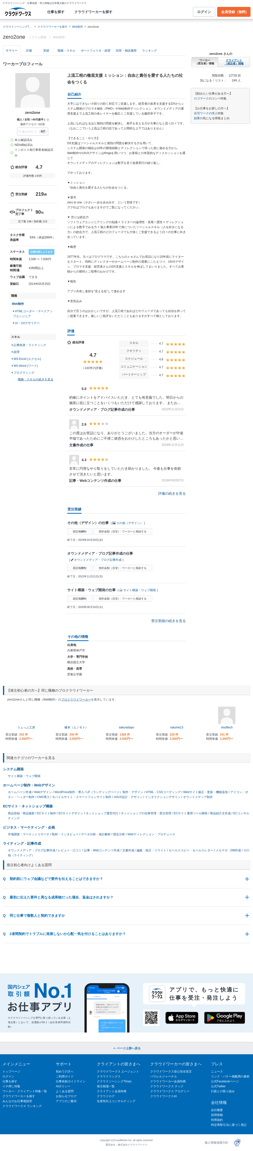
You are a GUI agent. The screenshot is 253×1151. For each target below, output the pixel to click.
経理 (16, 352)
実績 (46, 50)
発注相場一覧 (106, 1086)
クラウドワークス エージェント (118, 1071)
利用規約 (217, 1120)
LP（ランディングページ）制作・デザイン (115, 792)
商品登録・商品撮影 (21, 813)
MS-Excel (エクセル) (26, 359)
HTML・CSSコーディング (163, 792)
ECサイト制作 (46, 813)
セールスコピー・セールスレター (191, 850)
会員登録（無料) (234, 12)
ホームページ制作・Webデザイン (29, 785)
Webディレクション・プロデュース (151, 834)
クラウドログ (106, 1096)
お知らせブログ (66, 1096)
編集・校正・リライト (151, 850)
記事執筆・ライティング (29, 345)
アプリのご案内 (66, 1101)
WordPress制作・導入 (69, 792)
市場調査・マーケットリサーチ (28, 834)
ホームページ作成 (20, 792)
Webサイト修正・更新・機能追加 (205, 792)
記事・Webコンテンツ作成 (102, 850)
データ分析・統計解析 (96, 834)
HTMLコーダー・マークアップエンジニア (33, 314)
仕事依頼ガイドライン (70, 1081)
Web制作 (77, 26)
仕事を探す (55, 12)
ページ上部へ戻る (126, 1048)
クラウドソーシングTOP (18, 26)
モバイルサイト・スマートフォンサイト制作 (81, 797)
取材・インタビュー (65, 834)
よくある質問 (65, 1091)
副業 (197, 118)
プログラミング (23, 372)
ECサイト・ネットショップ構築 (28, 806)
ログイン (204, 12)
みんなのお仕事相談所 (17, 1101)
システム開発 (13, 769)
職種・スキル (66, 50)
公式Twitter (218, 1086)
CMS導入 (43, 797)
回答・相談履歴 (126, 50)
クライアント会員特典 (111, 1091)
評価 (29, 50)
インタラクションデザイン (163, 797)
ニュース (217, 1071)
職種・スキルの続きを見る (35, 379)
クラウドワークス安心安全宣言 (171, 1071)
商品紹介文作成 (220, 813)
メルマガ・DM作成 (228, 850)
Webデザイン (43, 792)
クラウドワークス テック (167, 1086)
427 (43, 131)
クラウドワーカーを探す (93, 12)
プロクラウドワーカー (76, 699)
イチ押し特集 (11, 1086)
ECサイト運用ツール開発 (191, 813)
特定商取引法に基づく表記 (229, 1125)
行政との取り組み (223, 1091)
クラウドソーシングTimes (114, 1081)
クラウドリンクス (109, 1076)
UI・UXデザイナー (26, 323)
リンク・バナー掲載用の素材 (230, 1076)
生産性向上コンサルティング (116, 1101)
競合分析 (119, 834)
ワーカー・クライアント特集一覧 (24, 1091)
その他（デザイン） (129, 523)
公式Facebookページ (225, 1081)
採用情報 (217, 1115)
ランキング (149, 50)
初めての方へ (65, 1071)
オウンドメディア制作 (198, 797)
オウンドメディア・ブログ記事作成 (98, 560)
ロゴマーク (201, 98)
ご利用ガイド (65, 1076)
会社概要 (217, 1110)
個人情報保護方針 (216, 1142)
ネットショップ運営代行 (102, 813)
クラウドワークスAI (163, 1096)
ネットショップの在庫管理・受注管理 (146, 813)
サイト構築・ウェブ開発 (139, 590)
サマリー (12, 50)
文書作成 (128, 850)
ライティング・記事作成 (22, 843)
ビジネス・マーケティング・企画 (29, 827)
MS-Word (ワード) (25, 366)
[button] (32, 132)
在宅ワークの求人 (206, 113)
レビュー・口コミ (70, 850)
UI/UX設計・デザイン (128, 797)
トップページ (11, 1071)
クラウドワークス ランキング (22, 1106)
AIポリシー (63, 1086)
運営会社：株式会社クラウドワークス (126, 1144)
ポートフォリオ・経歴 (95, 50)
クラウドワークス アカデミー (170, 1091)
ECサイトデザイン (71, 813)
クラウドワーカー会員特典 (168, 1081)
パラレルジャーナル (163, 1076)
